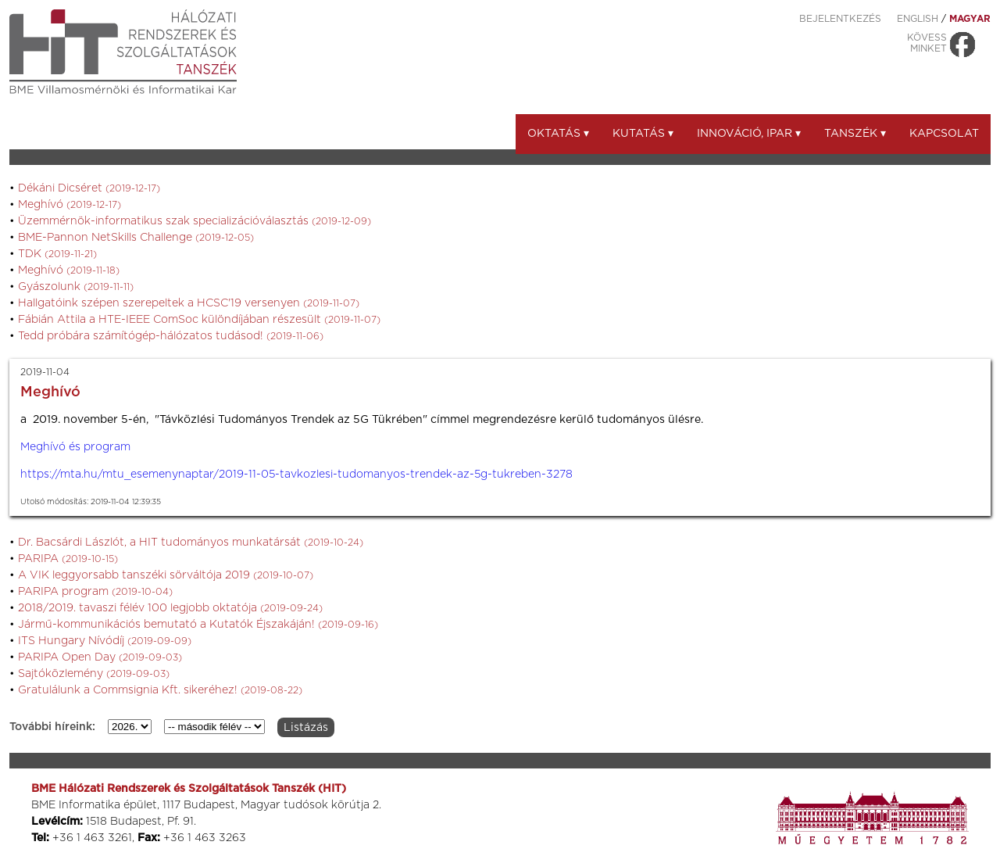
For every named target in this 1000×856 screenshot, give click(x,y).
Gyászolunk (76, 286)
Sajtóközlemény (94, 673)
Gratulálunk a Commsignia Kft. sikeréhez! (160, 690)
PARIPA (68, 558)
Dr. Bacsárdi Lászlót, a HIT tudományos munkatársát (190, 542)
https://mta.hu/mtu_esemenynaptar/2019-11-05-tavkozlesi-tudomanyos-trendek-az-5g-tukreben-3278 (296, 474)
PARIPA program (95, 591)
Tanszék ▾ (855, 133)
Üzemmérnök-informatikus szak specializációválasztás (194, 221)
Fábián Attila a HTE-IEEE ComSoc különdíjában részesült (199, 319)
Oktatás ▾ (558, 133)
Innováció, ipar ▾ (749, 133)
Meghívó (69, 204)
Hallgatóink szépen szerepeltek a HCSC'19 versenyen (188, 303)
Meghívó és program (75, 447)
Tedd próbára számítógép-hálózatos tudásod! (170, 336)
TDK (57, 254)
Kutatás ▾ (642, 133)
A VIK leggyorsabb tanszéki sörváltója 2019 (165, 575)
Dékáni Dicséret (89, 188)
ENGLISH (917, 18)
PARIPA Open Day (100, 657)
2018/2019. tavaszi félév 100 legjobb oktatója (170, 608)
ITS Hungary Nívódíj (104, 641)
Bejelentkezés (840, 18)
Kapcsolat (944, 133)
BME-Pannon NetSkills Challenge (136, 237)
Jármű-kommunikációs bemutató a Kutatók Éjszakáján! (198, 624)
